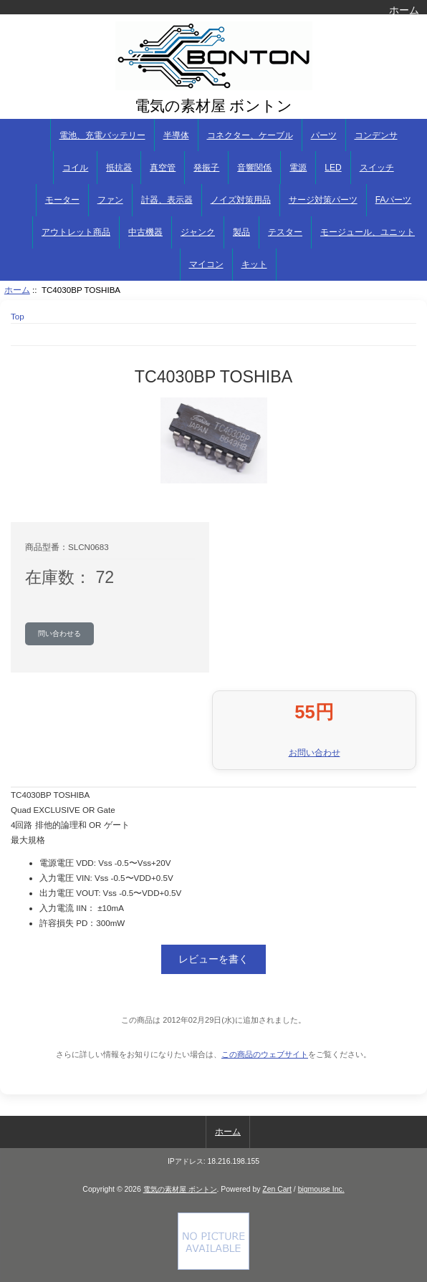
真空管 (163, 168)
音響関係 (254, 168)
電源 (298, 168)
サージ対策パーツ (323, 200)
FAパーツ (393, 200)
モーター (62, 200)
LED (333, 168)
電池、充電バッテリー (102, 135)
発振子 (206, 168)
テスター (285, 232)
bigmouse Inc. (321, 1189)
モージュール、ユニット (367, 232)
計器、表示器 (167, 200)
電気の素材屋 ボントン (180, 1189)
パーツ (324, 135)
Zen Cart (277, 1189)
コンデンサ (376, 135)
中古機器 (145, 232)
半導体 (176, 135)
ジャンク (198, 232)
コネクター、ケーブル (250, 135)
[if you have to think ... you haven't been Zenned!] (213, 1266)
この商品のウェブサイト (264, 1054)
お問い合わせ (314, 752)
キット (254, 264)
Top (17, 316)
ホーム (404, 10)
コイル (75, 168)
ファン (110, 200)
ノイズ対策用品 (241, 200)
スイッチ (377, 168)
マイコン (206, 264)
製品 (241, 232)
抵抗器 (119, 168)
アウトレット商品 (76, 232)
